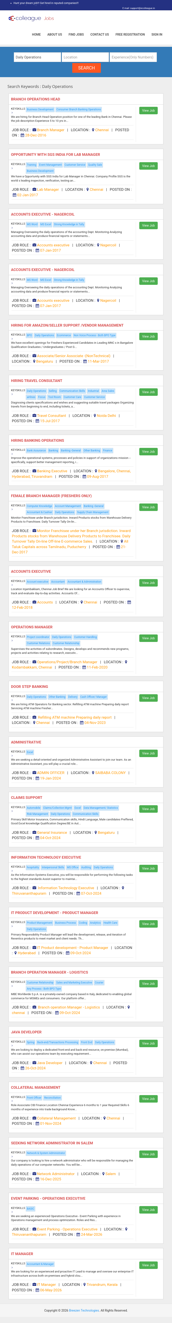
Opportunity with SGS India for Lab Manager (56, 154)
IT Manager (22, 1254)
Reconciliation (52, 1097)
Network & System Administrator (46, 1153)
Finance (107, 450)
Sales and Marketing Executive (74, 982)
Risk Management (37, 814)
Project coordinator (38, 637)
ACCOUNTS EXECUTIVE (31, 571)
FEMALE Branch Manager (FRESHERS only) (52, 496)
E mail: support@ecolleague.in (137, 8)
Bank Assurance (36, 450)
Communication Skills (72, 391)
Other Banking (91, 450)
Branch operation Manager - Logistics (50, 972)
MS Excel (45, 224)
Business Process (65, 922)
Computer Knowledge (39, 506)
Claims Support (27, 797)
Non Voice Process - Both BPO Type (94, 335)
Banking (53, 450)
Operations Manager (32, 627)
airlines (31, 397)
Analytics (95, 922)
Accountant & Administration (84, 581)
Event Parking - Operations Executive (48, 1198)
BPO (29, 335)
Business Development (40, 109)
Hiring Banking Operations (38, 440)
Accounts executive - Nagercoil (43, 214)
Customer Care (72, 397)
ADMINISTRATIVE (26, 742)
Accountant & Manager (40, 1264)
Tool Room (54, 397)
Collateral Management (36, 1087)
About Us (54, 34)
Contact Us (100, 34)
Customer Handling (85, 637)
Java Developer (27, 1032)
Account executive (37, 581)
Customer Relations (38, 643)
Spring (30, 1042)
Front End (86, 1042)
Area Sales (108, 391)
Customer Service (75, 164)
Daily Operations (44, 335)
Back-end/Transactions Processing (57, 1042)
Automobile (33, 807)
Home (36, 34)
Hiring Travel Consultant (37, 380)
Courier (99, 982)
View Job (148, 110)
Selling (53, 391)
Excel (30, 752)
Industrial (93, 391)
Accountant (58, 581)
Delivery (73, 696)
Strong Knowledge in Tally (69, 224)
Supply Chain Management (93, 512)
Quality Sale (95, 164)
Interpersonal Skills (53, 867)
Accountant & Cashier (39, 512)
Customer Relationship (66, 643)
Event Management (50, 164)
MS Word (32, 224)
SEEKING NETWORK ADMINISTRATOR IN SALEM (53, 1143)
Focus (41, 397)
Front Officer (34, 1097)
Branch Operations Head (36, 99)
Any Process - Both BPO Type (44, 988)
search (86, 68)
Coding (83, 922)
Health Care (110, 922)
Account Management (68, 506)
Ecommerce (64, 335)
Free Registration (130, 34)
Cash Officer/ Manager (93, 696)
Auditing (86, 867)
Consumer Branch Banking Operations (78, 109)
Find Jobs (76, 34)
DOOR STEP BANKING (30, 686)
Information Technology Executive (46, 857)
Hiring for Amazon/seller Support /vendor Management (68, 325)
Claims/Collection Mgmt (57, 807)
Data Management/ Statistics (101, 807)
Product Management (39, 922)
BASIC (30, 1208)
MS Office (72, 867)
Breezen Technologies (84, 1310)
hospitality (33, 867)
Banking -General (71, 450)
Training (31, 164)
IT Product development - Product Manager (55, 912)
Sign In (156, 34)
